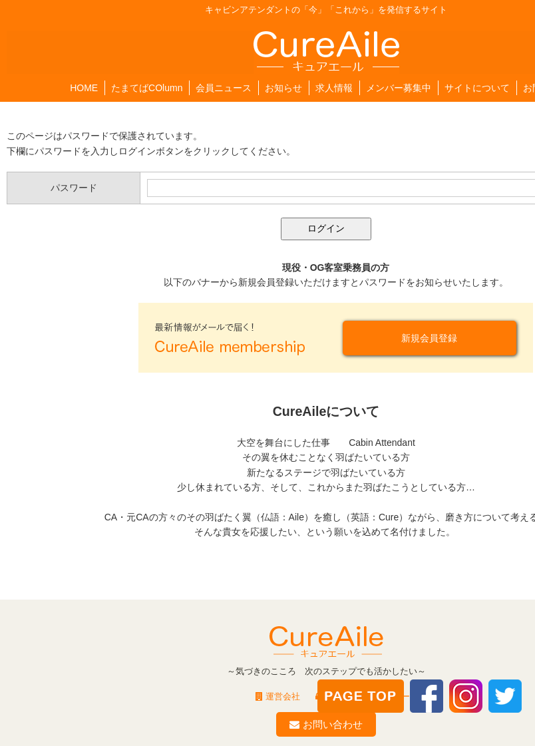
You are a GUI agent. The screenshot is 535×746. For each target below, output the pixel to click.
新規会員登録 (429, 338)
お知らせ (283, 88)
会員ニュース (224, 88)
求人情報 (334, 88)
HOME (84, 88)
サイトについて (477, 88)
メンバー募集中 (398, 88)
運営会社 (278, 696)
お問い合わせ (325, 724)
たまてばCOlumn (146, 88)
